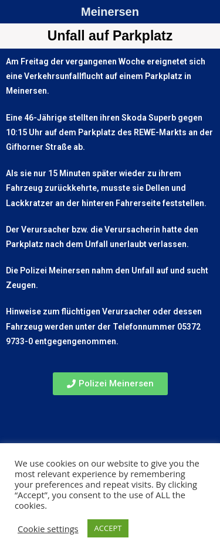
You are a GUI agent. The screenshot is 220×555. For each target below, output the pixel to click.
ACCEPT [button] (108, 528)
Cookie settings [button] (48, 528)
